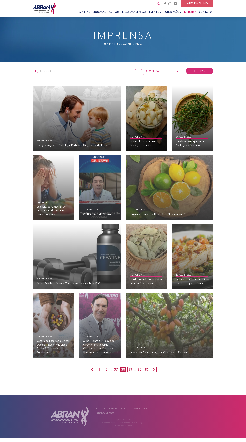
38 (123, 373)
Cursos (114, 11)
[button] (161, 75)
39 (130, 373)
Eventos (155, 11)
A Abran (84, 11)
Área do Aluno (197, 3)
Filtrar (199, 74)
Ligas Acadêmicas (134, 11)
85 (139, 373)
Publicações (172, 11)
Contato (205, 11)
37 (116, 373)
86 (146, 373)
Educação (100, 11)
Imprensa (189, 11)
